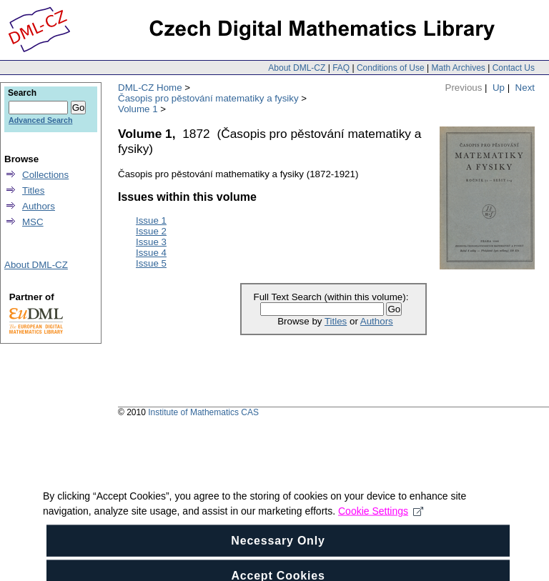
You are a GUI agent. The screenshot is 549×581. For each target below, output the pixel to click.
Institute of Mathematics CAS (203, 412)
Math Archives (458, 68)
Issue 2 (151, 231)
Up (499, 87)
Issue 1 (151, 220)
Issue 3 (151, 242)
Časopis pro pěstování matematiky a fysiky (208, 98)
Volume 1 (138, 109)
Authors (376, 321)
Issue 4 (151, 252)
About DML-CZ (296, 68)
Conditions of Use (391, 68)
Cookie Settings (380, 534)
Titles (336, 321)
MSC (33, 222)
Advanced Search (40, 120)
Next (525, 87)
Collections (45, 174)
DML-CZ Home (150, 87)
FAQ (341, 68)
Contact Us (514, 68)
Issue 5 (151, 263)
